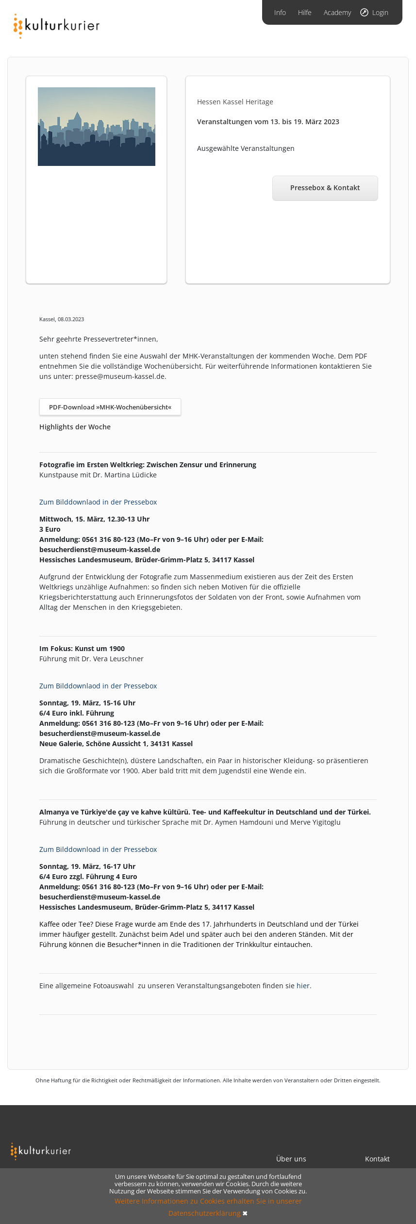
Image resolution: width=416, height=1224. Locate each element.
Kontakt (377, 1158)
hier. (304, 985)
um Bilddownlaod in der (82, 501)
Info (280, 12)
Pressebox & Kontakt (325, 187)
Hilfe (305, 12)
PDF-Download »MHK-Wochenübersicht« (110, 407)
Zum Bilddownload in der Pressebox (98, 849)
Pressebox (140, 501)
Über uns (291, 1158)
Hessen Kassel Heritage (235, 101)
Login (380, 12)
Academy (337, 12)
